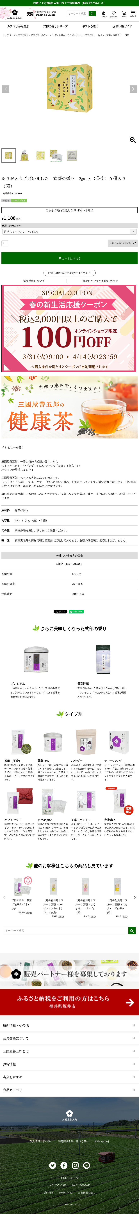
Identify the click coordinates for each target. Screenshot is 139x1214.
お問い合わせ (101, 1141)
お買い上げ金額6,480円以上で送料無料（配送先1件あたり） (69, 2)
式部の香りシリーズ (55, 26)
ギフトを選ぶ (90, 26)
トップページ (8, 35)
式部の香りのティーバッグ (44, 35)
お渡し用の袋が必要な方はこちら (68, 272)
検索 (92, 13)
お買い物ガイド (122, 26)
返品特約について (34, 280)
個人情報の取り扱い (41, 1141)
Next (133, 89)
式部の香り (23, 35)
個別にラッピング (12, 225)
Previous (5, 89)
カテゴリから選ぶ (18, 26)
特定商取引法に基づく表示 (73, 1141)
